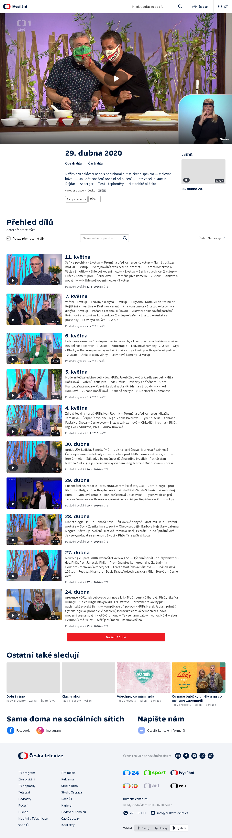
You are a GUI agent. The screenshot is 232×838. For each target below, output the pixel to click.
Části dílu (95, 163)
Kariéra (66, 810)
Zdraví (93, 198)
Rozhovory (104, 204)
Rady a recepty (75, 198)
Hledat (179, 8)
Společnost (126, 198)
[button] (116, 78)
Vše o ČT (24, 830)
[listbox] (161, 832)
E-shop (23, 817)
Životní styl (108, 198)
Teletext (24, 797)
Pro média (68, 777)
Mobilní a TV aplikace (33, 823)
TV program (26, 777)
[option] (143, 833)
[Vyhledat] (125, 243)
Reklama (67, 784)
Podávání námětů (73, 817)
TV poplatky (26, 790)
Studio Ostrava (71, 797)
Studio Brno (69, 790)
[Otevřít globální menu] (222, 6)
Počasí (22, 810)
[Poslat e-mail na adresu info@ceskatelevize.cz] (169, 817)
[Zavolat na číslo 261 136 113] (134, 817)
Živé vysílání (26, 784)
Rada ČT (67, 803)
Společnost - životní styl (80, 204)
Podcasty (24, 803)
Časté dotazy (70, 823)
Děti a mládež (145, 198)
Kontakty (68, 830)
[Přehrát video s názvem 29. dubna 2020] (116, 78)
